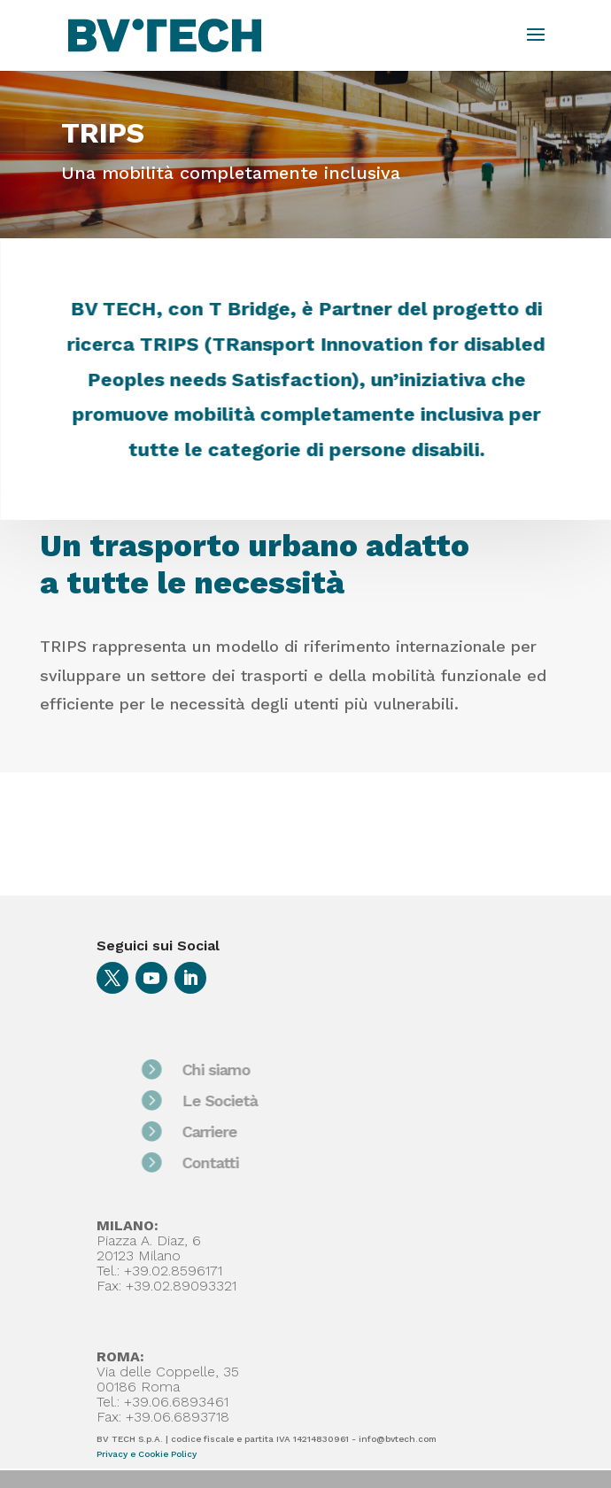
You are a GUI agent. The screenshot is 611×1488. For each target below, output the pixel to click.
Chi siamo (247, 1069)
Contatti (241, 1162)
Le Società (250, 1100)
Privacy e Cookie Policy (147, 1454)
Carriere (240, 1131)
